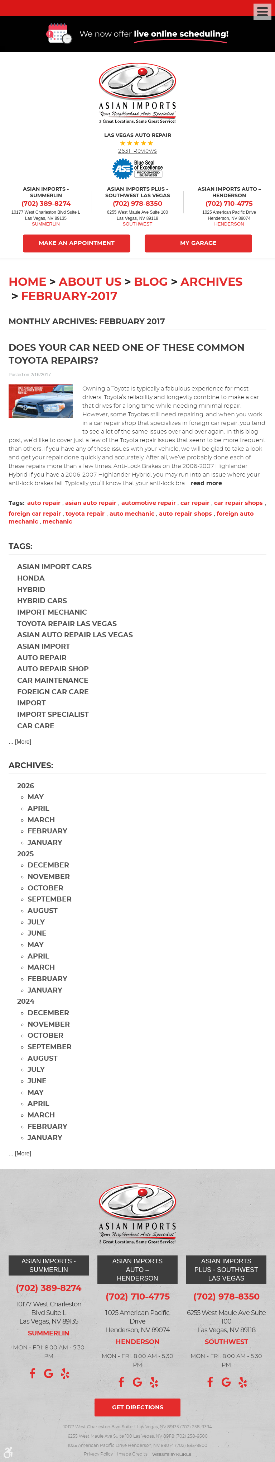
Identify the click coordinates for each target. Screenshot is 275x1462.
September (50, 900)
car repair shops (238, 504)
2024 (25, 1002)
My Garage (198, 244)
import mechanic (52, 613)
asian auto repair (90, 504)
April (38, 809)
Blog (151, 283)
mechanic (57, 523)
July (36, 923)
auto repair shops (185, 515)
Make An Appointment (77, 244)
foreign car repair (35, 515)
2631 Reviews (137, 152)
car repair (194, 504)
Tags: (21, 548)
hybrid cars (42, 602)
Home (27, 283)
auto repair (44, 504)
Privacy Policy (98, 1454)
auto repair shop (53, 670)
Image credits (132, 1454)
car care (35, 727)
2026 (25, 787)
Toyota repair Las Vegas (67, 625)
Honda (31, 579)
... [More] (20, 743)
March (41, 821)
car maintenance (52, 681)
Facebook (32, 1373)
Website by (171, 1455)
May (36, 798)
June (37, 934)
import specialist (53, 716)
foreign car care (53, 693)
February (47, 832)
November (49, 878)
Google (48, 1373)
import (31, 704)
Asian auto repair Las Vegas (75, 636)
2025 (25, 855)
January (45, 844)
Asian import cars (54, 568)
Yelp (65, 1373)
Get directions (137, 1407)
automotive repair (148, 504)
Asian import (43, 647)
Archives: (31, 767)
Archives (211, 283)
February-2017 (69, 297)
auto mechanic (132, 515)
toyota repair (85, 515)
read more (206, 484)
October (45, 889)
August (43, 912)
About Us (90, 283)
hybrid (31, 591)
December (48, 866)
